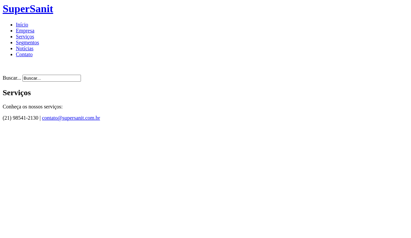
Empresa (25, 30)
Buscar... (12, 78)
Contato (24, 54)
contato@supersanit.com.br (71, 118)
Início (22, 24)
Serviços (25, 36)
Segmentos (27, 42)
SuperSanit (28, 9)
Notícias (24, 48)
